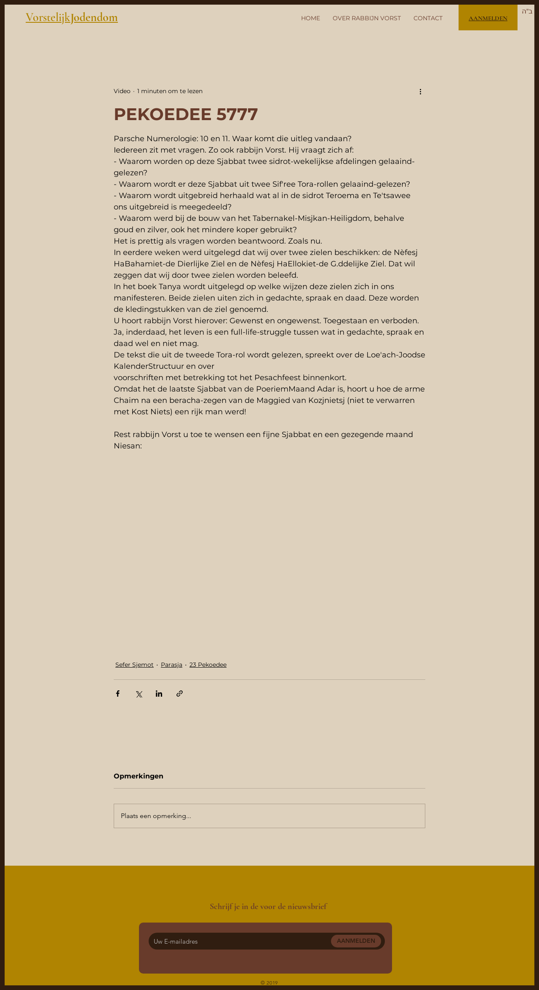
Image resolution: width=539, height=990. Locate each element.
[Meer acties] (420, 91)
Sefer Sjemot (134, 664)
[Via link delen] (180, 694)
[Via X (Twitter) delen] (138, 694)
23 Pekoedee (208, 664)
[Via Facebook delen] (118, 694)
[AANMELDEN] (356, 941)
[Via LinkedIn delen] (159, 694)
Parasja (171, 664)
